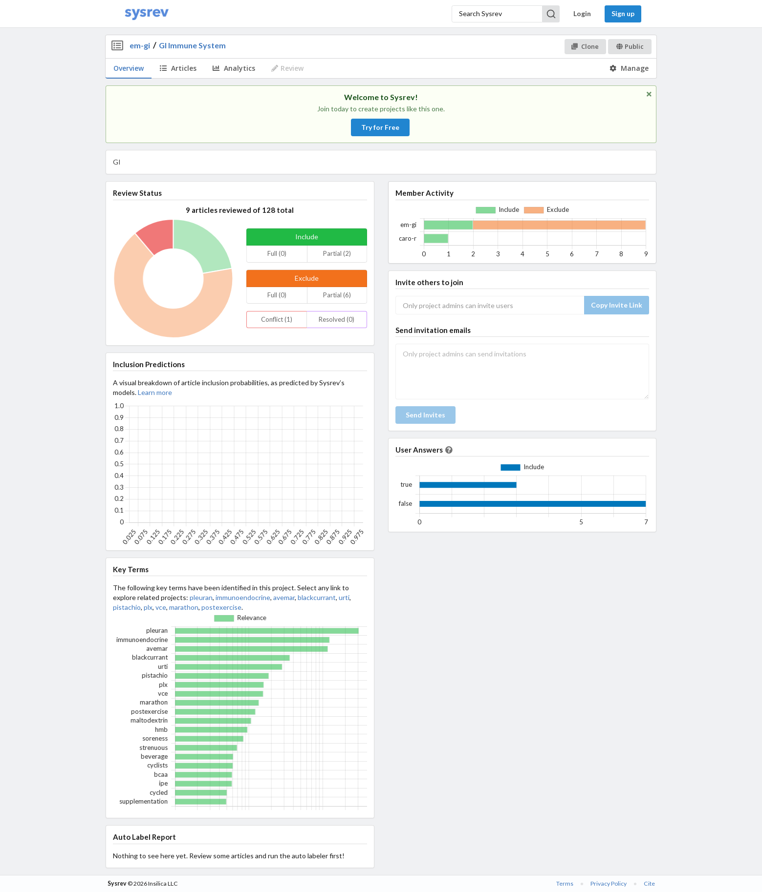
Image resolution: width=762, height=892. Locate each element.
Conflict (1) (276, 319)
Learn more (155, 392)
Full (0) (276, 253)
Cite (649, 883)
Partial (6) (337, 295)
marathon (183, 607)
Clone (585, 46)
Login (582, 13)
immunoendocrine (243, 597)
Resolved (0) (336, 319)
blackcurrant (317, 597)
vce (160, 607)
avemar (284, 597)
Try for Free (380, 127)
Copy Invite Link (616, 305)
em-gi (140, 45)
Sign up (622, 13)
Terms (564, 883)
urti (344, 597)
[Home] (146, 13)
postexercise (221, 607)
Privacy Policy (608, 883)
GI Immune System (192, 45)
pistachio (127, 607)
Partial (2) (337, 253)
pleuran (201, 597)
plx (148, 607)
